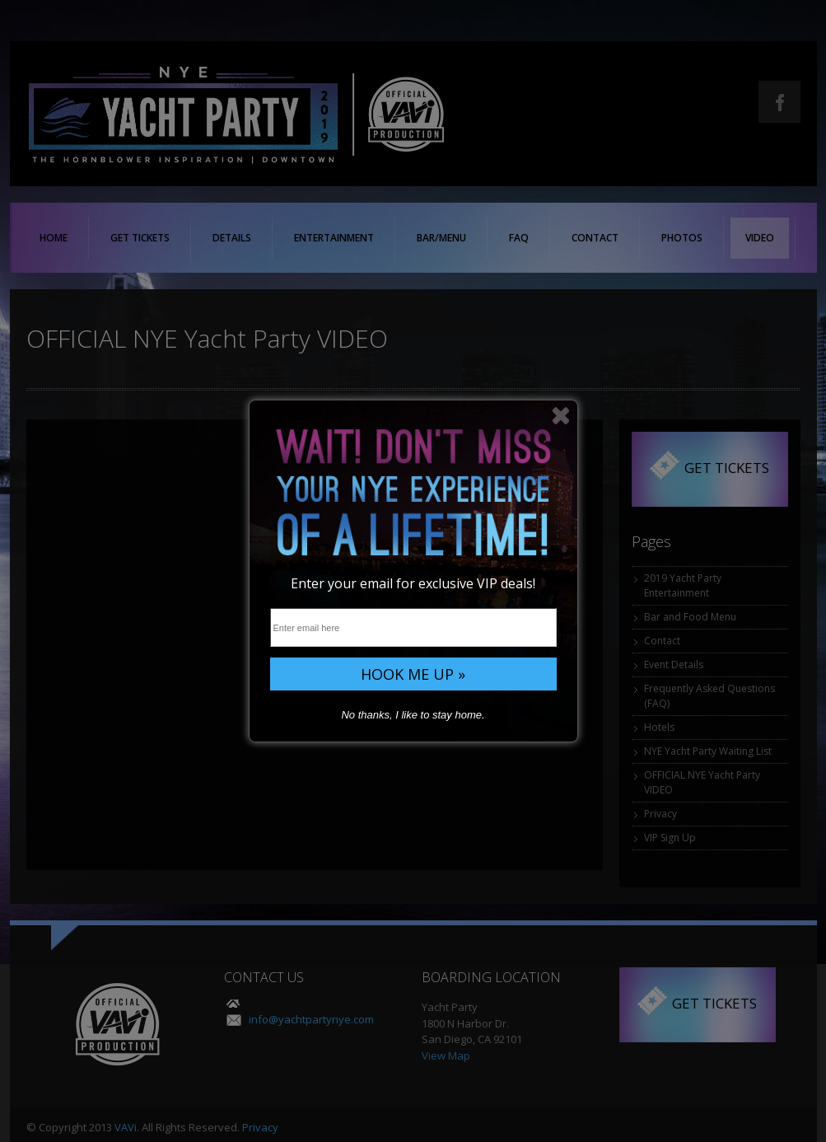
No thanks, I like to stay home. (412, 715)
